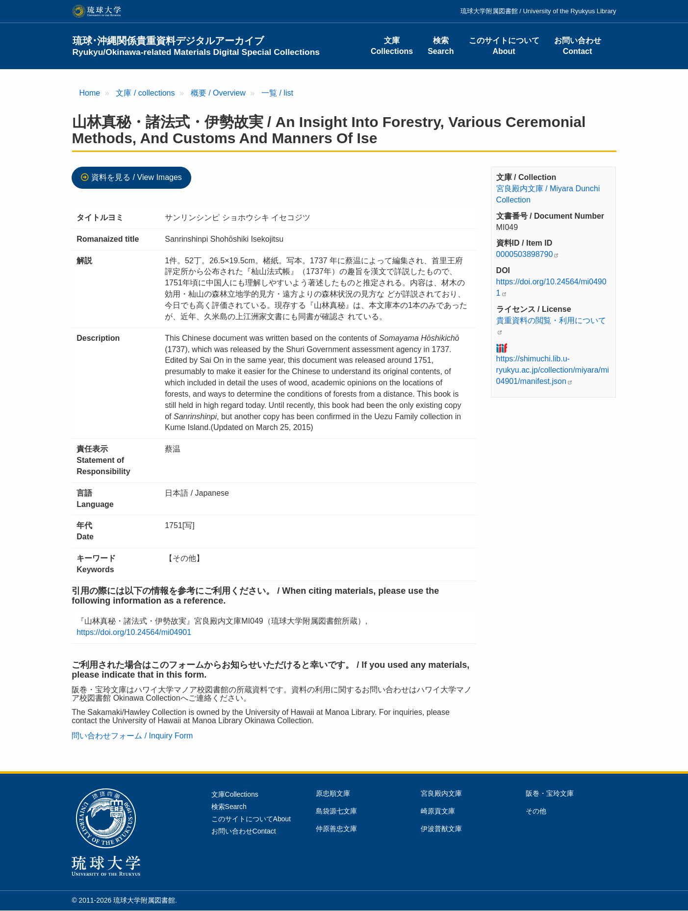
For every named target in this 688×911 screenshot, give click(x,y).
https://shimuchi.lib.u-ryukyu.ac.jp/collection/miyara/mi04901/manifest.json (552, 369)
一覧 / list (277, 93)
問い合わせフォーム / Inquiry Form (132, 736)
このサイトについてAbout (504, 45)
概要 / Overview (218, 93)
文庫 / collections (145, 93)
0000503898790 (524, 254)
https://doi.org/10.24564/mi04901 (133, 632)
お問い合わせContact (577, 45)
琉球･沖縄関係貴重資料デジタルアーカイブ (196, 46)
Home (90, 93)
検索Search (441, 45)
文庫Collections (392, 45)
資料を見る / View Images (136, 177)
